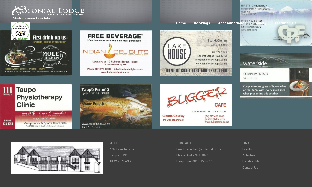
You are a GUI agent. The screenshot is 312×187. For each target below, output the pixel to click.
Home (181, 23)
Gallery (260, 23)
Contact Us (250, 167)
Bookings (202, 23)
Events (247, 149)
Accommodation (232, 23)
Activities (249, 155)
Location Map (251, 161)
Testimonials (285, 23)
